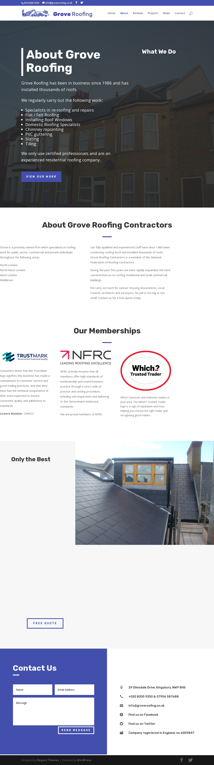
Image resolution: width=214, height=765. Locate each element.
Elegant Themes (48, 760)
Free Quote (45, 623)
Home (111, 13)
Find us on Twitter (142, 724)
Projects (153, 13)
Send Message (76, 730)
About (124, 13)
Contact (180, 13)
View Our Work (41, 176)
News (166, 13)
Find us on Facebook (143, 714)
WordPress (84, 760)
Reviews (138, 13)
